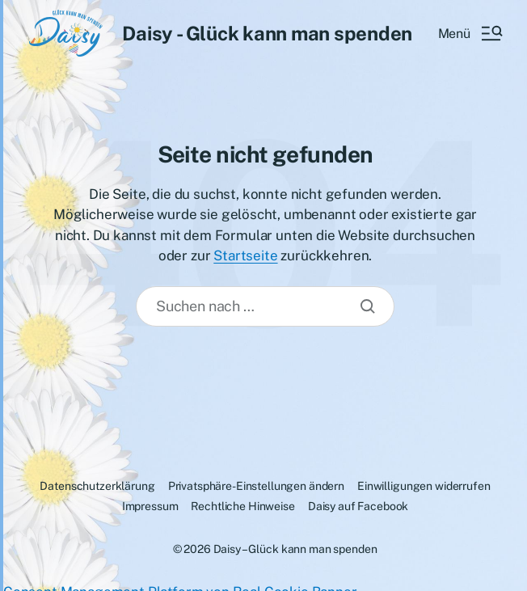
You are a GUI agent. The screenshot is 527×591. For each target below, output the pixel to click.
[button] (469, 33)
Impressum (150, 506)
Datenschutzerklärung (97, 485)
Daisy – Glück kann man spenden (295, 548)
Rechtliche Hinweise (242, 506)
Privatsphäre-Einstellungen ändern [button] (256, 485)
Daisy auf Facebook (358, 506)
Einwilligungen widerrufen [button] (424, 485)
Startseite (245, 255)
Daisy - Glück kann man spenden (267, 33)
